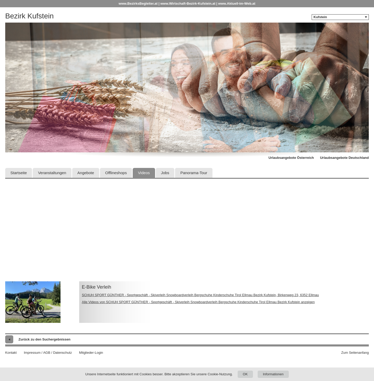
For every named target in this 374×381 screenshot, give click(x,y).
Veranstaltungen (52, 173)
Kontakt (11, 353)
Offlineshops (116, 173)
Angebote (85, 173)
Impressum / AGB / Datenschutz (48, 353)
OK (245, 374)
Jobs (165, 173)
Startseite (18, 173)
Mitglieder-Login (91, 353)
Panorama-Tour (193, 173)
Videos (144, 173)
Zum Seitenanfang (355, 353)
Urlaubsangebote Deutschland (344, 158)
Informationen (273, 374)
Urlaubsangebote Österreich (291, 158)
